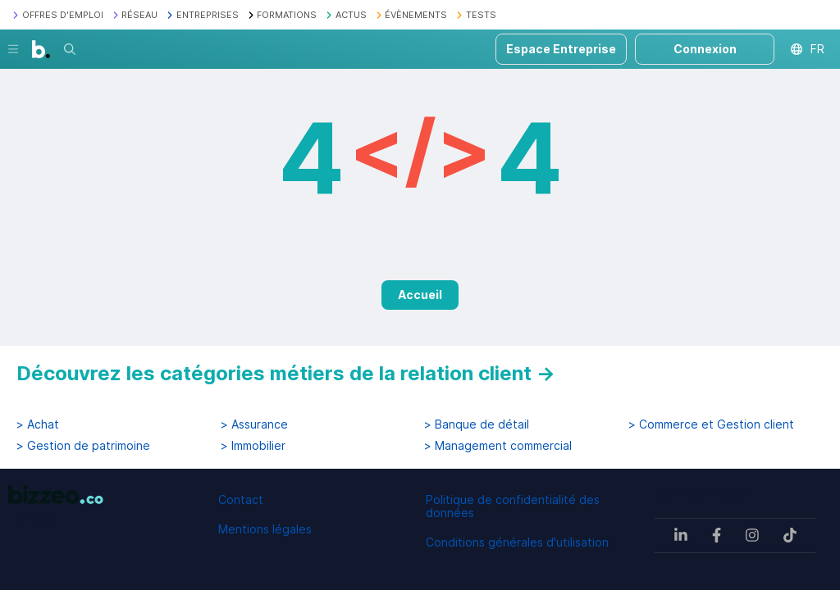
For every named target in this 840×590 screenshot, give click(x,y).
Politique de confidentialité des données (513, 506)
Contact (240, 499)
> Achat (37, 424)
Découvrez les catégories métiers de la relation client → (285, 373)
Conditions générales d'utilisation (517, 542)
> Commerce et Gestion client (711, 424)
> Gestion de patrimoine (83, 445)
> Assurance (254, 424)
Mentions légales (265, 529)
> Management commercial (498, 445)
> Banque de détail (476, 424)
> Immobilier (253, 445)
